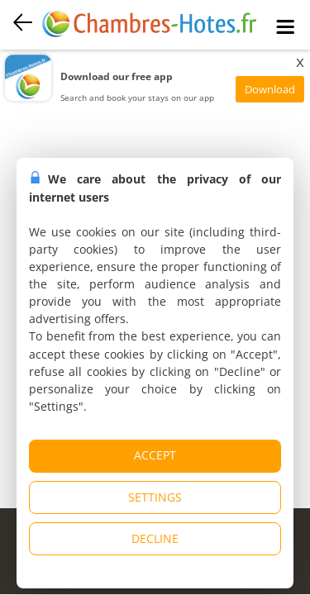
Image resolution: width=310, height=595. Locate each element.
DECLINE (155, 538)
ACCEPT (155, 455)
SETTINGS (155, 497)
